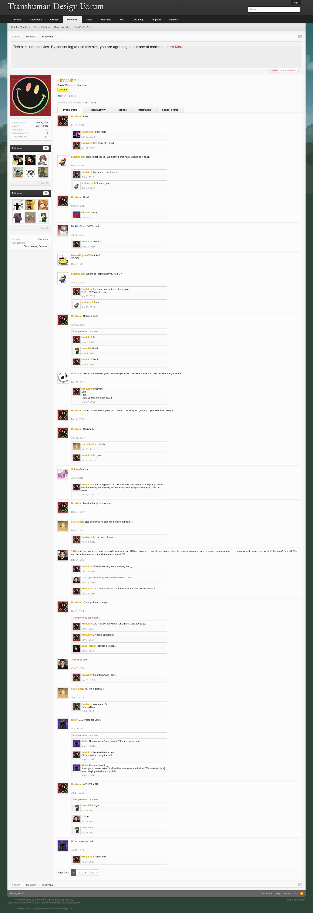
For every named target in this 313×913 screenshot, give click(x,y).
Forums (17, 19)
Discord (173, 19)
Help (278, 893)
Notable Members (20, 27)
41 (46, 148)
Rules (89, 19)
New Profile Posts (83, 27)
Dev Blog (138, 19)
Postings (122, 110)
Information (144, 110)
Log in (296, 2)
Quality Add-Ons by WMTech (44, 902)
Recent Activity (97, 110)
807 (46, 136)
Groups (54, 19)
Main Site (106, 19)
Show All (44, 183)
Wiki (122, 19)
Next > (93, 872)
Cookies (274, 70)
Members (72, 19)
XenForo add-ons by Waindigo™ (33, 908)
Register (156, 19)
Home (287, 893)
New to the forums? (288, 71)
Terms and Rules (295, 899)
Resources (36, 19)
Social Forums (170, 110)
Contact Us (266, 893)
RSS (301, 893)
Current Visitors (42, 27)
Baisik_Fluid (16, 893)
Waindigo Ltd (65, 908)
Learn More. (174, 47)
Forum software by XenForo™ (44, 899)
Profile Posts (70, 110)
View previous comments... (86, 331)
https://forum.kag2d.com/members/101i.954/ (109, 577)
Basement (43, 239)
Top (295, 893)
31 (46, 193)
